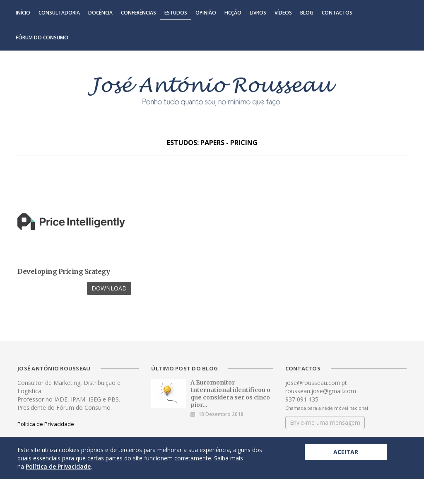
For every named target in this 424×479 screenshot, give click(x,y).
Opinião (205, 12)
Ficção (232, 12)
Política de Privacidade (45, 424)
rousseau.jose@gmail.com (320, 391)
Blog (306, 12)
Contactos (337, 12)
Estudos (175, 12)
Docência (100, 12)
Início (23, 12)
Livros (258, 12)
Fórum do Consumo (42, 37)
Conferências (138, 12)
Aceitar (345, 452)
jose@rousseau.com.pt (316, 383)
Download (109, 288)
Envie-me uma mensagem (325, 422)
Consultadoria (59, 12)
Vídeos (283, 12)
